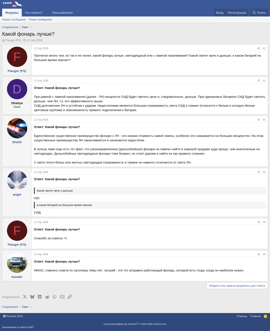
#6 (264, 254)
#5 (264, 222)
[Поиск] (259, 12)
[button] (46, 12)
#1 (264, 48)
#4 (264, 172)
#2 (264, 80)
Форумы (12, 12)
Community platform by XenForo (135, 324)
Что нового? (34, 12)
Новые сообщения (14, 19)
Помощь (242, 316)
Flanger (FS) (13, 40)
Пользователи (62, 12)
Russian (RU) (13, 316)
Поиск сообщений (40, 19)
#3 (264, 119)
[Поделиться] (258, 48)
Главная (255, 316)
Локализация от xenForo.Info (18, 327)
